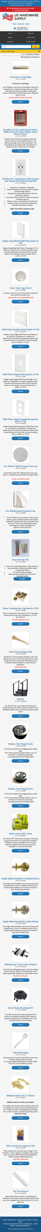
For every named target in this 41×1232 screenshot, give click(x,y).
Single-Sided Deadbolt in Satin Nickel (20, 921)
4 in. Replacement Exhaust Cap (20, 511)
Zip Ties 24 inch (20, 1191)
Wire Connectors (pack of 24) (20, 1146)
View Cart (31, 33)
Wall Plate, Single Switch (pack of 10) (20, 374)
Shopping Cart (22, 27)
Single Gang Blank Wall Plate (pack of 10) (20, 242)
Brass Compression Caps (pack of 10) (20, 608)
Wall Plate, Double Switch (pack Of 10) (20, 329)
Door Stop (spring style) (20, 652)
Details (20, 102)
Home (10, 33)
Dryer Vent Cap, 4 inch (20, 288)
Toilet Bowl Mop (20, 1053)
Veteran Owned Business (22, 1225)
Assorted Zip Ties (20, 560)
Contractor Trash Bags (20, 77)
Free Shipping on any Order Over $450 (21, 8)
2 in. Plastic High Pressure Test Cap (20, 466)
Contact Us (21, 24)
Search (27, 24)
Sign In (15, 24)
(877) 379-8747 (24, 10)
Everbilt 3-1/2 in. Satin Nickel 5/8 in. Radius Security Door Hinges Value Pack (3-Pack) (20, 132)
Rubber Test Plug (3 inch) (20, 744)
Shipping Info (28, 1223)
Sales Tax (21, 1223)
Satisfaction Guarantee (10, 1223)
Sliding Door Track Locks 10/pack (20, 964)
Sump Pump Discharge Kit (20, 1008)
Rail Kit (20, 699)
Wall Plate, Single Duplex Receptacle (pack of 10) (20, 420)
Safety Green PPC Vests (20, 834)
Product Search (30, 41)
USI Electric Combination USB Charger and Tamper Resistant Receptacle (20, 180)
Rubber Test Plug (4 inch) (20, 789)
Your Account (31, 37)
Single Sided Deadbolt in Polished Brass (20, 879)
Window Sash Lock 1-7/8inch (20, 1096)
